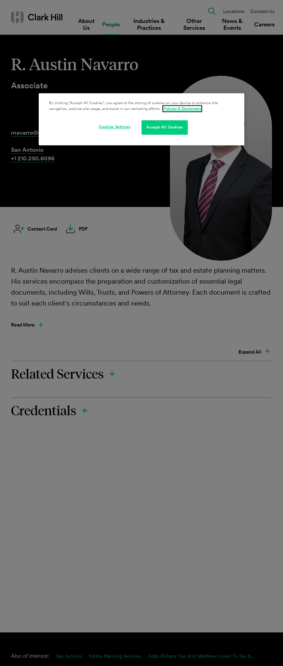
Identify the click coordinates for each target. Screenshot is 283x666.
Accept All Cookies (164, 127)
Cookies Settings (114, 126)
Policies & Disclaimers (182, 108)
